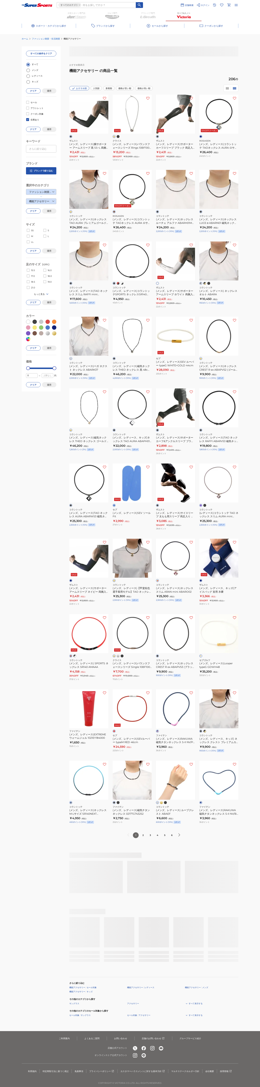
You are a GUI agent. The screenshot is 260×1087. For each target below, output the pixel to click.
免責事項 (79, 1071)
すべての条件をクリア (41, 53)
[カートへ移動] (229, 5)
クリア (33, 90)
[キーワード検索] (139, 5)
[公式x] (135, 1048)
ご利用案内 (64, 1038)
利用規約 (32, 1071)
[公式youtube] (161, 1048)
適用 (49, 90)
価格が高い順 (143, 88)
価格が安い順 (124, 88)
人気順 (96, 88)
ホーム (25, 38)
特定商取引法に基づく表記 (56, 1071)
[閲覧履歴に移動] (214, 5)
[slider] (28, 368)
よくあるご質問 (91, 1038)
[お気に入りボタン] (104, 98)
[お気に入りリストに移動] (222, 5)
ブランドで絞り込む (41, 171)
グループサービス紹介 (190, 1038)
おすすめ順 (79, 88)
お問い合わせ (120, 1038)
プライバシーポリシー (101, 1071)
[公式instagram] (152, 1048)
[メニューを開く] (236, 5)
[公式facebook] (144, 1048)
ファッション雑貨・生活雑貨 (46, 38)
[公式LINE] (144, 1055)
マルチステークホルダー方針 (185, 1071)
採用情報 (226, 1071)
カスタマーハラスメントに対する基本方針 (142, 1071)
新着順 (109, 88)
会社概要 (209, 1071)
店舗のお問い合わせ (153, 1038)
